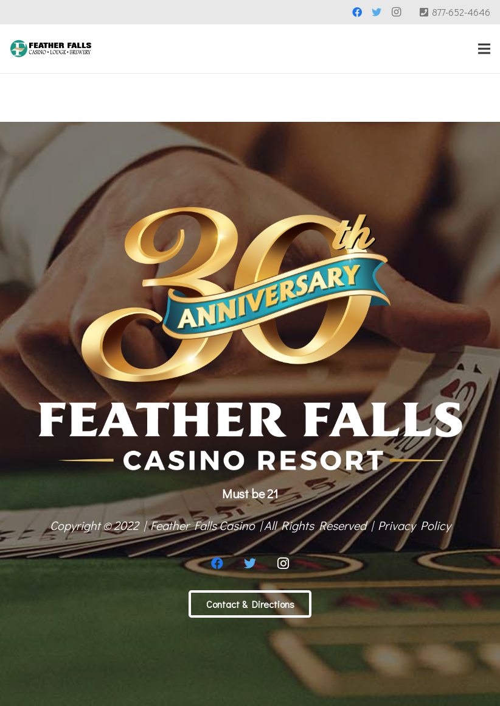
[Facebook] (357, 12)
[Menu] (484, 49)
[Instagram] (396, 12)
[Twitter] (376, 12)
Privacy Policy (414, 525)
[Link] (51, 49)
